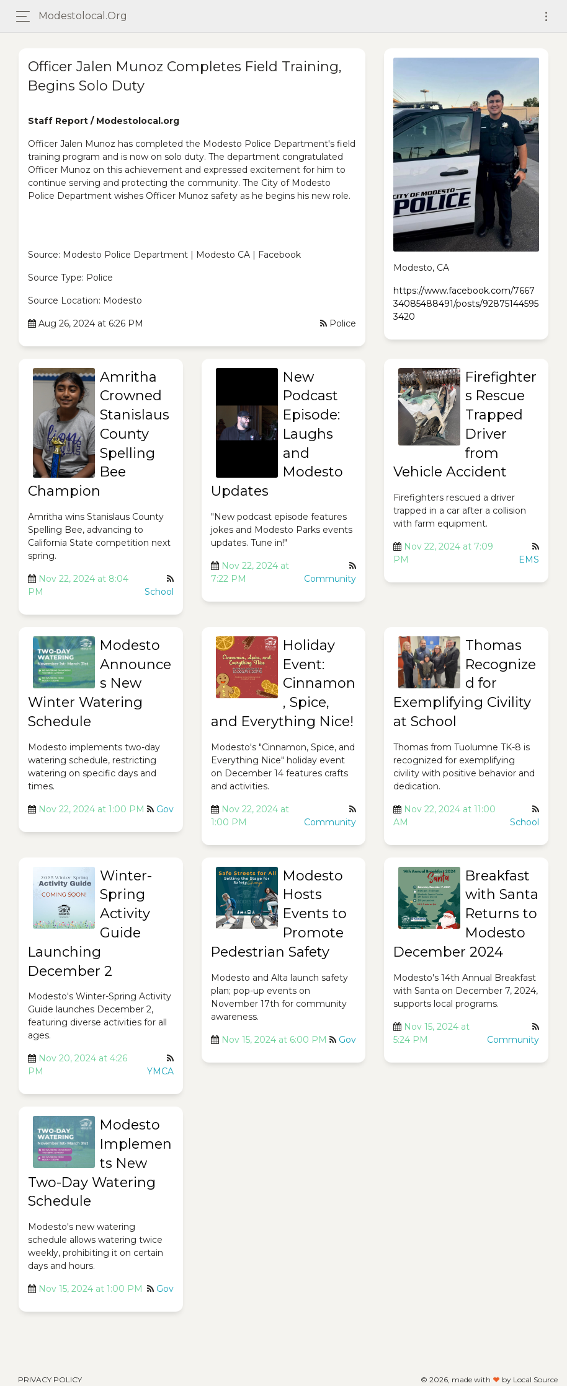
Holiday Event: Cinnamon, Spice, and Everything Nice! (283, 683)
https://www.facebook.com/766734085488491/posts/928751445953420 (465, 303)
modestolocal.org (82, 16)
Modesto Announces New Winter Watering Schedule (99, 683)
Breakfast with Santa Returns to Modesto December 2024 (465, 913)
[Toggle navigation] (546, 16)
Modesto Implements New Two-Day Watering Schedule (100, 1162)
